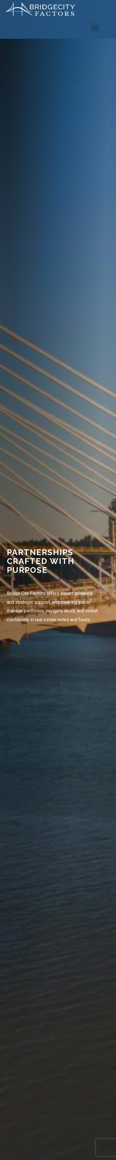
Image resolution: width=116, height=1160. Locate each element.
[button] (95, 27)
